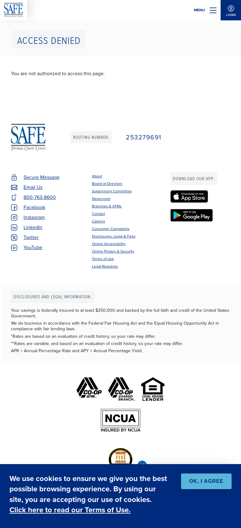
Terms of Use (103, 259)
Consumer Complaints (111, 229)
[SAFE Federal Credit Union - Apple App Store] (200, 196)
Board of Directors (107, 183)
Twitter (31, 237)
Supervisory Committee (112, 191)
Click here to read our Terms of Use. (70, 509)
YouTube (33, 247)
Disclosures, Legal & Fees (114, 236)
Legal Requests (105, 266)
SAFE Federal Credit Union (13, 10)
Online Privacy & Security (113, 251)
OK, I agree (206, 481)
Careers (98, 221)
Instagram (34, 217)
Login (231, 10)
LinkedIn (33, 227)
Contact (98, 214)
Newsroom (101, 198)
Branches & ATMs (107, 206)
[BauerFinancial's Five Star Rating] (120, 459)
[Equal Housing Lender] (152, 389)
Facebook (34, 207)
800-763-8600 (40, 197)
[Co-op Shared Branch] (121, 389)
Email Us (33, 187)
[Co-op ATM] (89, 389)
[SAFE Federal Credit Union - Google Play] (200, 215)
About (97, 176)
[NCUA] (120, 420)
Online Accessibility (109, 244)
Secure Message (42, 177)
